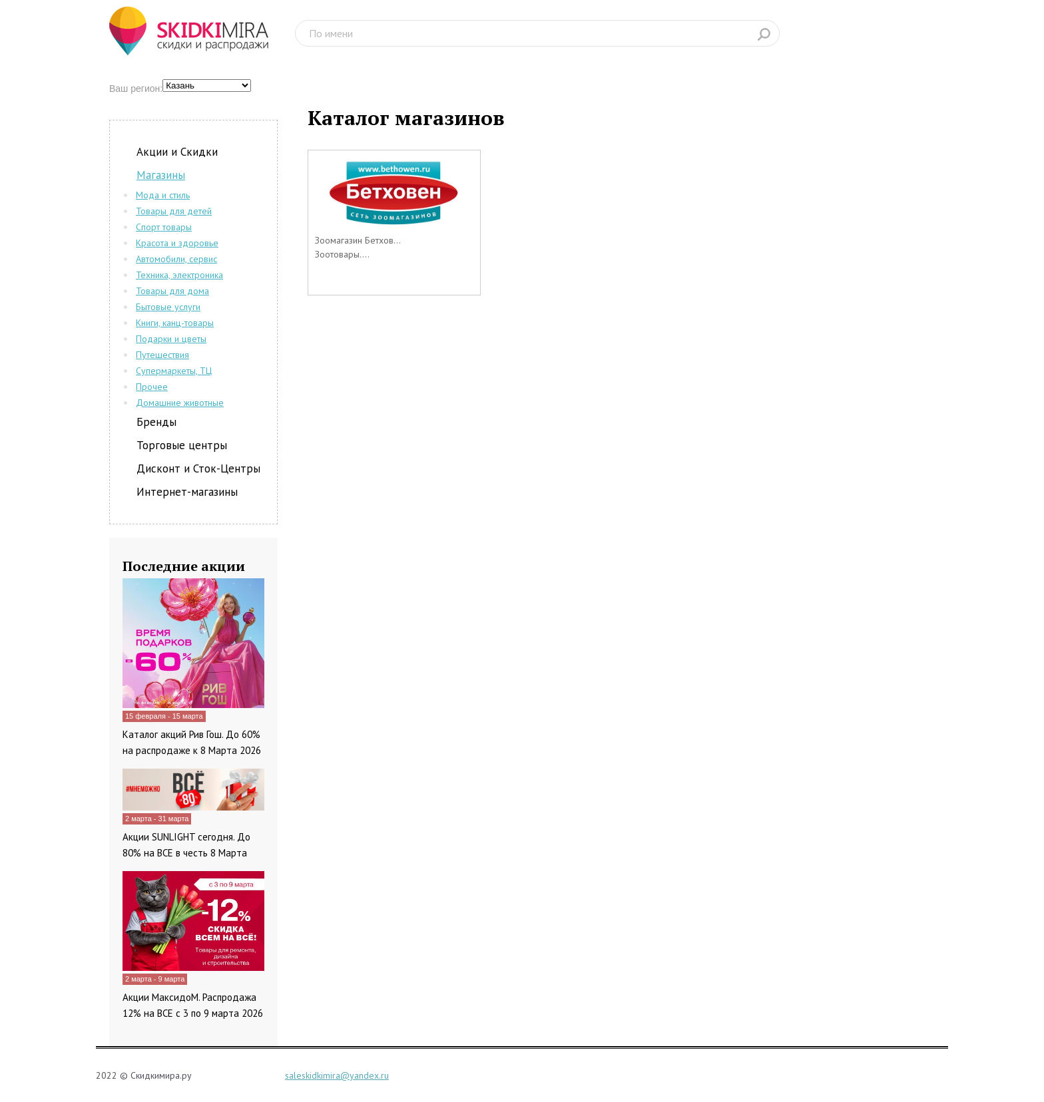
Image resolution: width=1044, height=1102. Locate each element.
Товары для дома (172, 291)
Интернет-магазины (187, 491)
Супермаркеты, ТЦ (174, 371)
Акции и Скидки (177, 151)
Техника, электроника (179, 275)
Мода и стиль (163, 195)
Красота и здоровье (177, 243)
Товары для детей (174, 211)
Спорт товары (164, 227)
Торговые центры (181, 445)
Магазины (160, 175)
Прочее (152, 387)
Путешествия (162, 355)
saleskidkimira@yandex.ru (337, 1075)
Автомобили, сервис (176, 259)
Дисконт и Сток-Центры (198, 468)
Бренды (156, 422)
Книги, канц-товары (175, 323)
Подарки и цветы (171, 339)
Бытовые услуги (168, 307)
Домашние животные (180, 403)
